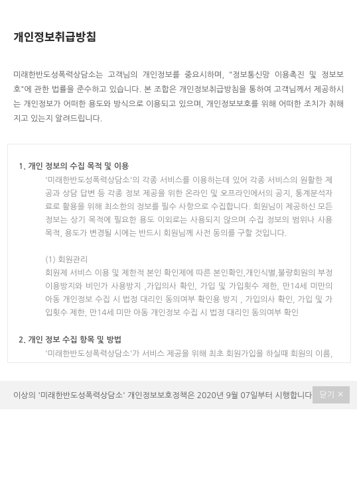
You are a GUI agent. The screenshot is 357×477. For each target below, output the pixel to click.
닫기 (331, 394)
